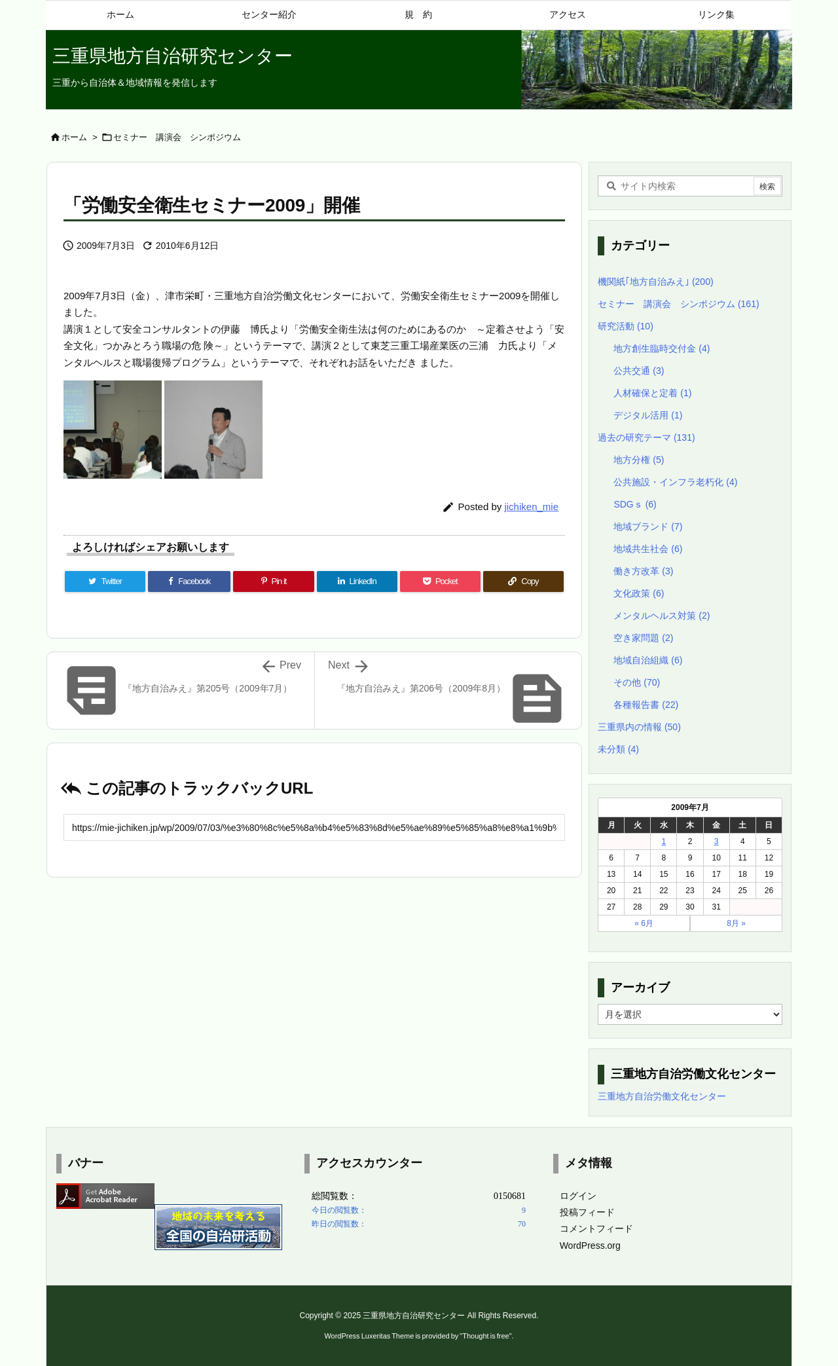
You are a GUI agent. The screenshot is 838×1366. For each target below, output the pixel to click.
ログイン (578, 1196)
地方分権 (638, 459)
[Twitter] (105, 581)
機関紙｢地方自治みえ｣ (656, 281)
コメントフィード (596, 1228)
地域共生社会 (647, 549)
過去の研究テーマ (646, 437)
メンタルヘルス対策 (661, 615)
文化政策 (638, 593)
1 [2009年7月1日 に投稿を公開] (664, 841)
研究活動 (625, 326)
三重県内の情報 (639, 727)
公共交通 (638, 370)
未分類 (618, 749)
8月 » (736, 923)
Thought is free (485, 1336)
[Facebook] (189, 581)
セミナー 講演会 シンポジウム (177, 137)
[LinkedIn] (357, 581)
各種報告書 (645, 704)
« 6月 (643, 923)
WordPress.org (590, 1245)
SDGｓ (634, 504)
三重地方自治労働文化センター (662, 1096)
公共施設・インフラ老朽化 (675, 482)
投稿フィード (587, 1212)
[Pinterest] (273, 581)
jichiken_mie (531, 506)
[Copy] (523, 581)
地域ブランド (647, 526)
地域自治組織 (647, 660)
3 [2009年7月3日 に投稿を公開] (716, 841)
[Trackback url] (314, 827)
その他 (636, 682)
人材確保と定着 (652, 393)
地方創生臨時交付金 (661, 348)
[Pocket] (440, 581)
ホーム (74, 137)
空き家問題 (643, 638)
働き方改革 (643, 571)
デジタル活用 (647, 415)
